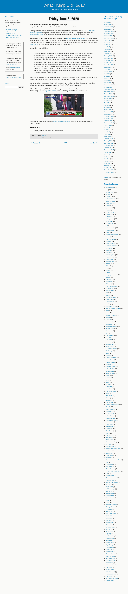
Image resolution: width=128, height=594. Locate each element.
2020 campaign (110, 230)
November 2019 (109, 91)
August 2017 (108, 152)
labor (107, 380)
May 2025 (107, 47)
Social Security (110, 498)
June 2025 (107, 44)
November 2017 (109, 145)
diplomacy (109, 248)
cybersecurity (110, 322)
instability (108, 196)
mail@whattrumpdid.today (13, 77)
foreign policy (110, 299)
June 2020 (107, 76)
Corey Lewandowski (112, 478)
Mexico (108, 304)
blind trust (108, 384)
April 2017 (107, 161)
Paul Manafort (110, 335)
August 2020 (108, 71)
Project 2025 (109, 531)
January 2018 (108, 141)
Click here (107, 177)
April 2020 (107, 80)
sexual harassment (111, 348)
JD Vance (108, 444)
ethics (107, 313)
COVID (108, 502)
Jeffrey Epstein (110, 369)
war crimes (109, 400)
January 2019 (108, 114)
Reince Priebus (110, 469)
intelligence (109, 279)
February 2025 (108, 53)
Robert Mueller (110, 261)
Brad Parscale (110, 493)
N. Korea (108, 284)
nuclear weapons (111, 297)
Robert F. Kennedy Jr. (112, 482)
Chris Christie (110, 495)
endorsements (110, 580)
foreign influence (110, 201)
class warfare (110, 290)
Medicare (108, 451)
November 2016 (109, 172)
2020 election (110, 413)
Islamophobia (110, 360)
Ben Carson (109, 511)
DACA (107, 433)
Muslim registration (111, 504)
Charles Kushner (111, 554)
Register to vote (10, 33)
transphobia (109, 563)
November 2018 (109, 118)
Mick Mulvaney (110, 480)
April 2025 (107, 49)
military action (110, 219)
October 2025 (108, 36)
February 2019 (108, 112)
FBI (107, 268)
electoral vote (110, 446)
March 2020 (107, 83)
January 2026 (108, 29)
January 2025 (108, 56)
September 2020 (109, 69)
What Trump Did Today (64, 5)
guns (107, 500)
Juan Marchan (110, 569)
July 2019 (107, 100)
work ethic (109, 252)
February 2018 (108, 138)
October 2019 (108, 94)
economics (38, 137)
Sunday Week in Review (113, 308)
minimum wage (110, 560)
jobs (45, 137)
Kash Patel (109, 516)
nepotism (108, 355)
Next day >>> (93, 143)
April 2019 (107, 107)
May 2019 (107, 105)
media (107, 232)
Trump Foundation (111, 357)
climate (108, 398)
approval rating (110, 243)
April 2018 (107, 134)
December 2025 (109, 31)
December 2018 (109, 116)
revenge (108, 263)
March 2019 (107, 109)
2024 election (110, 538)
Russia (108, 194)
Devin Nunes (109, 440)
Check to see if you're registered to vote (12, 30)
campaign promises (111, 275)
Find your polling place (12, 37)
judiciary (108, 319)
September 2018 (109, 123)
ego (42, 137)
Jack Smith (109, 529)
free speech (109, 259)
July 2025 (107, 42)
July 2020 (107, 74)
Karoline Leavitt (110, 572)
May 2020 (107, 78)
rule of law (109, 203)
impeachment (110, 257)
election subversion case (113, 471)
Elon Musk (109, 339)
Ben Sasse (109, 525)
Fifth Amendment (111, 513)
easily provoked (110, 239)
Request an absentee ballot (14, 35)
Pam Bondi (109, 395)
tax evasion (109, 324)
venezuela (109, 509)
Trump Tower (109, 402)
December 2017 (109, 143)
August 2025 (108, 40)
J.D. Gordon (109, 567)
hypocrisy (108, 208)
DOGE (108, 382)
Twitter (108, 210)
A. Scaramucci (110, 475)
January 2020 (108, 87)
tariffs (107, 310)
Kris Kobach (109, 518)
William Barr (109, 437)
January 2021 (108, 62)
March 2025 (107, 51)
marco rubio (109, 486)
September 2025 (109, 38)
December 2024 (109, 58)
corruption (109, 221)
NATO (107, 393)
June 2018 (107, 130)
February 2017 (108, 165)
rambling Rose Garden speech (76, 38)
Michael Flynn (110, 328)
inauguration (109, 464)
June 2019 (107, 103)
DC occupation (110, 565)
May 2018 (107, 132)
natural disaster (110, 228)
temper (53, 137)
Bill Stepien (109, 540)
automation (109, 549)
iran (107, 293)
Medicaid (108, 457)
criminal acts (109, 192)
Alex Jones (109, 491)
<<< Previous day (35, 143)
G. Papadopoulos (111, 442)
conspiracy (109, 281)
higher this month (50, 91)
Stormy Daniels (110, 558)
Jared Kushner (110, 302)
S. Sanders (109, 428)
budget (108, 270)
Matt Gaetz (109, 520)
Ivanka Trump (110, 344)
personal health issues (112, 404)
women (108, 317)
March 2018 (107, 136)
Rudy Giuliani (110, 371)
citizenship (109, 484)
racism (48, 137)
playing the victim (111, 306)
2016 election (110, 212)
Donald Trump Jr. (111, 315)
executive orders (110, 366)
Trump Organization (111, 286)
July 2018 (107, 127)
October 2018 (108, 120)
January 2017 (108, 167)
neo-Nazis (109, 386)
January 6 (109, 378)
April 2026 (107, 22)
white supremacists (111, 326)
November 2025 (109, 33)
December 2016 (109, 170)
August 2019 (108, 98)
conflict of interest (111, 246)
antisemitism (109, 416)
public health (109, 424)
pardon (108, 375)
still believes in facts (11, 64)
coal (107, 462)
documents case (110, 418)
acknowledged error (36, 34)
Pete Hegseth (110, 435)
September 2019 (109, 96)
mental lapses (110, 288)
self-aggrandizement (112, 234)
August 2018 (108, 125)
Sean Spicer (109, 431)
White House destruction (113, 460)
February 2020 (108, 85)
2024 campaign (110, 489)
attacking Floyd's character (61, 121)
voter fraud (109, 389)
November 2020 (109, 65)
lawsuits (108, 295)
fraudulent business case (113, 448)
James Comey (110, 542)
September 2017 (109, 150)
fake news (109, 337)
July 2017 (107, 154)
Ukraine (108, 277)
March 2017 (107, 163)
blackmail (108, 364)
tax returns (109, 342)
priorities (108, 241)
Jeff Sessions (110, 346)
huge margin (34, 44)
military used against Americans (112, 421)
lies (107, 190)
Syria (107, 353)
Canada (108, 407)
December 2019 (109, 89)
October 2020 (108, 67)
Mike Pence (109, 426)
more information (15, 67)
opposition (109, 411)
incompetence (110, 187)
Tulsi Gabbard (110, 547)
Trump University (111, 391)
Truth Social (109, 576)
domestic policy (110, 255)
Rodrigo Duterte (110, 507)
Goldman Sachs (110, 527)
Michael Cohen (110, 362)
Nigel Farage (109, 545)
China (107, 266)
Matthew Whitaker (111, 574)
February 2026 (108, 27)
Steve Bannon (110, 373)
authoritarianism (110, 199)
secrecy (108, 272)
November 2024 (109, 60)
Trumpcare (109, 331)
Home (65, 142)
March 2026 (107, 24)
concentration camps (112, 578)
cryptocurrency (110, 522)
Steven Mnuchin (110, 409)
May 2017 (107, 159)
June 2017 (107, 156)
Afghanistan (109, 453)
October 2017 (108, 147)
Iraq (107, 473)
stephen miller (110, 536)
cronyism (108, 250)
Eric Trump (109, 351)
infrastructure (109, 551)
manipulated (109, 214)
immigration (109, 223)
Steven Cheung (110, 556)
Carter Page (109, 455)
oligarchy (108, 533)
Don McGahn (110, 466)
